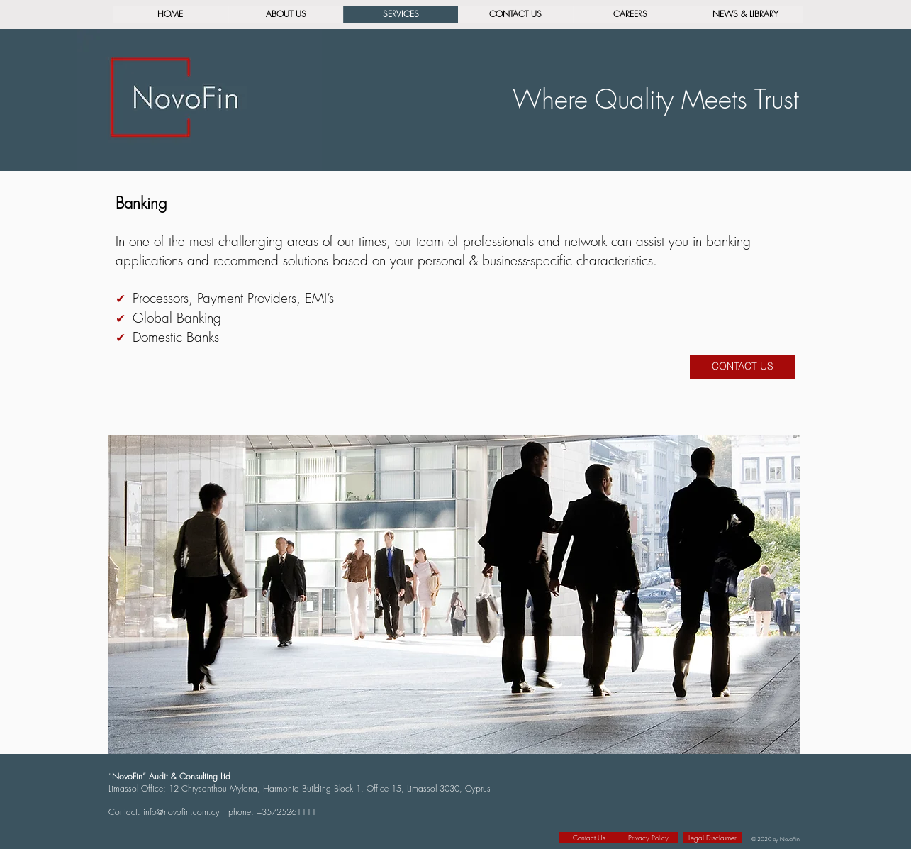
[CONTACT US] (742, 367)
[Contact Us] (589, 837)
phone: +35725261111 (272, 812)
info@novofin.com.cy (181, 812)
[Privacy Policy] (648, 837)
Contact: (125, 812)
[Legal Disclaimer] (712, 837)
